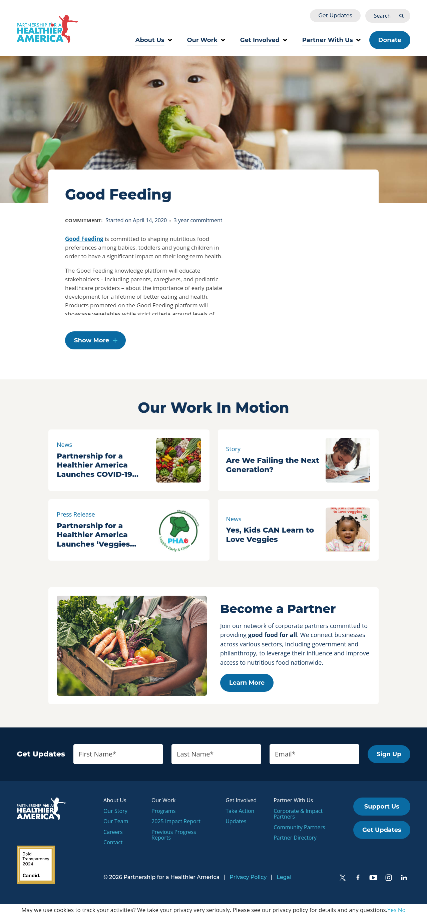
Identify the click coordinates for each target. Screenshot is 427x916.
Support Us (381, 806)
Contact (112, 842)
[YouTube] (373, 877)
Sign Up (389, 754)
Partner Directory (295, 837)
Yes (391, 910)
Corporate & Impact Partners (298, 814)
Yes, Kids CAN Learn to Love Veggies (270, 535)
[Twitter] (342, 877)
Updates (236, 821)
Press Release (76, 514)
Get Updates (335, 15)
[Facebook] (358, 877)
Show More (91, 340)
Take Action (240, 811)
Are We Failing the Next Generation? (272, 465)
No (402, 910)
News (64, 444)
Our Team (115, 821)
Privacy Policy (248, 877)
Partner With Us (331, 40)
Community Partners (299, 827)
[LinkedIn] (404, 877)
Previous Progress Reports (173, 835)
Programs (163, 811)
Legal (284, 877)
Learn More (247, 682)
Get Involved (263, 40)
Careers (113, 832)
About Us (153, 40)
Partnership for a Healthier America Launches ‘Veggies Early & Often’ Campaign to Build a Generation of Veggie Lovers (98, 535)
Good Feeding (84, 239)
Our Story (115, 811)
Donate (389, 40)
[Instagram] (388, 877)
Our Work (206, 40)
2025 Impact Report (175, 821)
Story (233, 449)
